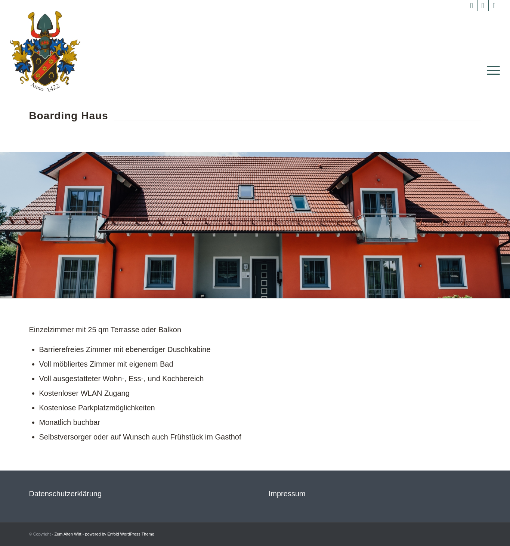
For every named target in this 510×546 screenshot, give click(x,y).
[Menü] (491, 70)
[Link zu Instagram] (482, 5)
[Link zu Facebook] (471, 5)
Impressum (287, 494)
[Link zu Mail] (494, 5)
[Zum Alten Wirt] (45, 51)
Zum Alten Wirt (68, 534)
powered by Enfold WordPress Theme (119, 534)
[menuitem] (491, 70)
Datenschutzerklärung (65, 494)
